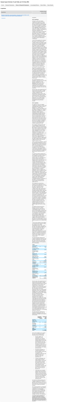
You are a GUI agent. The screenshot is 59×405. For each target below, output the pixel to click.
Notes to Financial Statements (22, 5)
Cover (2, 5)
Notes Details (50, 5)
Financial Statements (9, 5)
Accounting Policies (35, 5)
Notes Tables (43, 5)
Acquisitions (3, 18)
